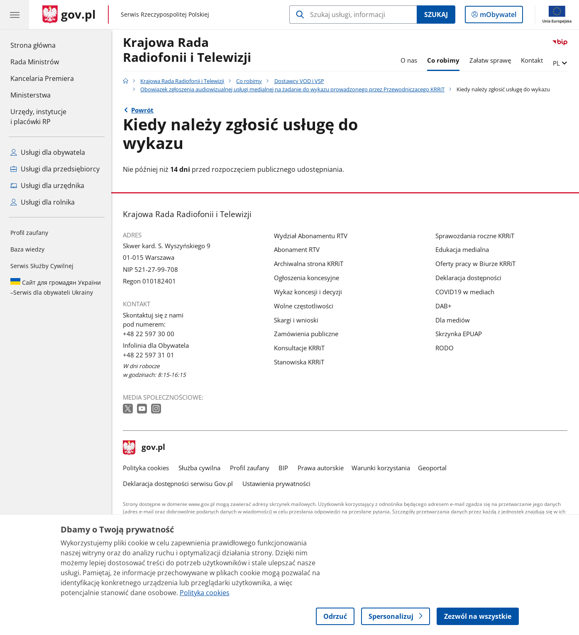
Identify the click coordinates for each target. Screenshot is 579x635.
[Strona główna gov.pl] (69, 14)
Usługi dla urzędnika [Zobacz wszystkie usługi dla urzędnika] (47, 185)
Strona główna (42, 45)
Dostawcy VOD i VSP (299, 81)
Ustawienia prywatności (276, 483)
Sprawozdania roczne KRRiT (474, 236)
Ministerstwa (30, 95)
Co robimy (443, 60)
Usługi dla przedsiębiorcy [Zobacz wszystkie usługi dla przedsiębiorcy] (55, 168)
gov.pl (144, 447)
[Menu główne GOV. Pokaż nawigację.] (14, 14)
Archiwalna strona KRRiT (308, 263)
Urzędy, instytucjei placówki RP (38, 116)
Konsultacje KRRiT (299, 348)
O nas (409, 60)
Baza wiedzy (27, 249)
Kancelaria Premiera (42, 78)
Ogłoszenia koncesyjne (306, 278)
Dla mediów (452, 320)
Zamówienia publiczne (306, 334)
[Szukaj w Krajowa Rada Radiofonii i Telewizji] (353, 14)
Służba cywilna (199, 468)
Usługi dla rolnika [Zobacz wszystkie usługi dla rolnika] (42, 202)
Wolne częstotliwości (303, 306)
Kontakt (532, 60)
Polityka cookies (146, 468)
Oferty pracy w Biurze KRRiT (475, 263)
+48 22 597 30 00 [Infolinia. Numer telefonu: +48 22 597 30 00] (148, 334)
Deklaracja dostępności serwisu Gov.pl (178, 483)
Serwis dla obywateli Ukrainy (55, 287)
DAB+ (443, 306)
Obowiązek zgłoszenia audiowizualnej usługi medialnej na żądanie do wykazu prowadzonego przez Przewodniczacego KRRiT (292, 89)
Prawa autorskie (321, 468)
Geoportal (432, 468)
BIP (283, 468)
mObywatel (497, 16)
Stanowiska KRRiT (299, 362)
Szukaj (436, 14)
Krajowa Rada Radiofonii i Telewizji (187, 50)
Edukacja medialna (462, 249)
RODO (444, 348)
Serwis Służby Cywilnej (41, 266)
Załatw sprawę (490, 60)
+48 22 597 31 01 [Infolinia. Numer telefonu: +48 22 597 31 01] (148, 355)
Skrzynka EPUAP (458, 334)
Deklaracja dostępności (468, 278)
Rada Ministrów (34, 61)
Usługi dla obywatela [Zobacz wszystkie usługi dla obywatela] (47, 152)
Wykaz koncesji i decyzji (308, 292)
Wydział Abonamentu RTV (310, 236)
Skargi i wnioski (296, 320)
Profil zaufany (29, 233)
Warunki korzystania (381, 468)
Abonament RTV (297, 249)
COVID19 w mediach (464, 292)
